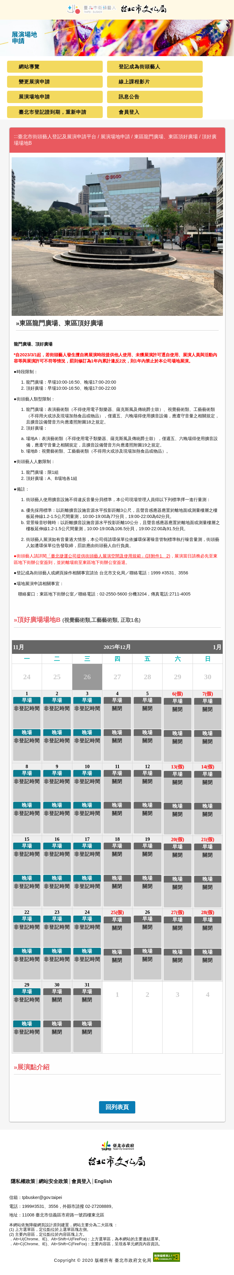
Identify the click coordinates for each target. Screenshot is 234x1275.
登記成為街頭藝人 (139, 66)
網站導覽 (29, 66)
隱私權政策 (23, 1181)
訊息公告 (129, 96)
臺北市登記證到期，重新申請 (52, 112)
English (103, 1181)
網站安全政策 (53, 1181)
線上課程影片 (134, 81)
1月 (217, 647)
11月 (18, 647)
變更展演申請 (34, 81)
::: (16, 136)
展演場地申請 (34, 96)
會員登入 (129, 112)
